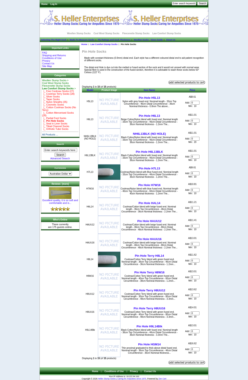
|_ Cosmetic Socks (53, 104)
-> (59, 88)
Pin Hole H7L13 (149, 168)
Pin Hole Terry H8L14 (149, 255)
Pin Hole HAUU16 (149, 239)
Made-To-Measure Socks (82, 39)
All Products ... (50, 134)
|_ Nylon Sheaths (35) (54, 102)
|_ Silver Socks (51, 96)
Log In (54, 4)
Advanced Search (60, 158)
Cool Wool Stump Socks (106, 33)
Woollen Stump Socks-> (55, 80)
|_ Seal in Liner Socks (54, 123)
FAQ (44, 52)
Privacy (46, 60)
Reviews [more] (60, 184)
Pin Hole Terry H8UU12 (149, 290)
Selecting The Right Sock (53, 39)
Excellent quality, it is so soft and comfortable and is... (60, 200)
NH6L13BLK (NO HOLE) (149, 133)
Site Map (47, 66)
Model (90, 90)
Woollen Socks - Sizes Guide (148, 39)
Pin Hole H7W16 (149, 185)
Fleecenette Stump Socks (135, 33)
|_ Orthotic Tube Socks (55, 129)
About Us (170, 39)
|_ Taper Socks (51, 99)
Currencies (60, 168)
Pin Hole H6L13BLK (149, 151)
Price (192, 90)
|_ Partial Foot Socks (54, 118)
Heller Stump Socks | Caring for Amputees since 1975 (122, 379)
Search (60, 144)
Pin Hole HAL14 (149, 203)
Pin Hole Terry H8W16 (149, 272)
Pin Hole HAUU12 (149, 221)
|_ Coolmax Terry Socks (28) (58, 93)
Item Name (149, 90)
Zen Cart (162, 379)
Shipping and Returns (54, 55)
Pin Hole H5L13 (149, 97)
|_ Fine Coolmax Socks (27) (58, 91)
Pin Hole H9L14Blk (149, 326)
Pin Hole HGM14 (149, 344)
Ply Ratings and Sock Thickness (114, 39)
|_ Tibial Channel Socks (55, 126)
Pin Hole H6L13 (149, 115)
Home (44, 4)
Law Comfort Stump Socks (103, 44)
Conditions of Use (52, 58)
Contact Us (48, 63)
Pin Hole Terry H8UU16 (149, 308)
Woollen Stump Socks (79, 33)
